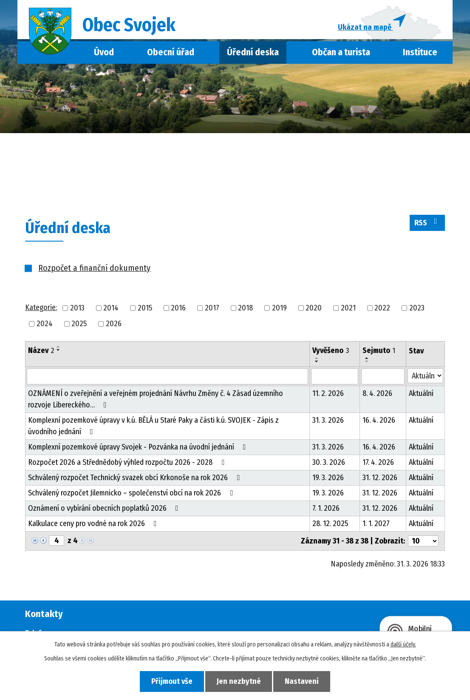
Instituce (420, 52)
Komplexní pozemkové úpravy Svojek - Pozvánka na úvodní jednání (138, 447)
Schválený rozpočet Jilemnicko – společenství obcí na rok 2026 (132, 493)
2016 (178, 308)
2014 (111, 308)
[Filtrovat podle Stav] (425, 375)
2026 (114, 323)
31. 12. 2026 (379, 477)
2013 (77, 308)
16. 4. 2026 (378, 420)
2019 (279, 308)
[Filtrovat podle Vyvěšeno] (334, 376)
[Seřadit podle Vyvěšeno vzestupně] (317, 358)
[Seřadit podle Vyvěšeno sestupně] (317, 361)
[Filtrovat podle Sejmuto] (383, 376)
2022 (382, 308)
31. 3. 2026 (328, 420)
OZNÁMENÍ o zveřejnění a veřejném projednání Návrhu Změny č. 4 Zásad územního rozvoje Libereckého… (155, 399)
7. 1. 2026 (326, 508)
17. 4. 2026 (378, 462)
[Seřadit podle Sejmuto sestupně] (367, 361)
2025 (79, 323)
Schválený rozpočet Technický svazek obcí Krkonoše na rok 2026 (135, 477)
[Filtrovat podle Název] (167, 376)
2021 (348, 308)
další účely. (403, 644)
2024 (45, 323)
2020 (314, 308)
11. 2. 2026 (328, 393)
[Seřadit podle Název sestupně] (58, 350)
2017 (212, 308)
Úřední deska (253, 52)
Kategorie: (41, 308)
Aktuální (421, 393)
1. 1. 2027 (376, 523)
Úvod (104, 52)
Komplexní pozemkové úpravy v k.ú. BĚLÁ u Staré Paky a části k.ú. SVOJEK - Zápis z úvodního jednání (153, 425)
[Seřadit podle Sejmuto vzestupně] (367, 358)
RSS (427, 222)
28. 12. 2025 (330, 523)
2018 (245, 308)
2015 (145, 308)
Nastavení (302, 681)
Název (41, 350)
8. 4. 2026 (377, 393)
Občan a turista (341, 52)
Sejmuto (378, 350)
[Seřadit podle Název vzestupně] (58, 346)
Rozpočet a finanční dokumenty (94, 268)
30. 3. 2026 (328, 462)
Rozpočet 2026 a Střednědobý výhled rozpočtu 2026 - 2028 (128, 462)
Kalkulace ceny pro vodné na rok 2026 (94, 523)
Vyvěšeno (330, 350)
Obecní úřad (170, 52)
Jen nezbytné (239, 681)
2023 (417, 308)
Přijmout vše (172, 681)
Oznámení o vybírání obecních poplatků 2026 (105, 508)
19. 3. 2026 (328, 477)
